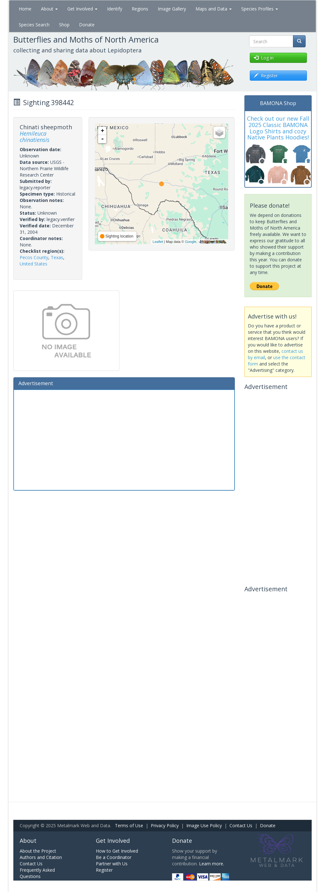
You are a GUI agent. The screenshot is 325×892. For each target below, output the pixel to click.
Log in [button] (264, 58)
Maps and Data (214, 9)
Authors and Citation (41, 857)
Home (25, 9)
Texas (57, 257)
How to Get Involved (117, 851)
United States (33, 264)
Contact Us (240, 825)
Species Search (34, 25)
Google (190, 242)
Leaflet (158, 242)
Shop (64, 25)
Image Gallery (172, 9)
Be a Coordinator (113, 857)
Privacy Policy (165, 825)
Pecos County (34, 257)
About (49, 9)
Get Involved (82, 9)
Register (104, 870)
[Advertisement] (124, 439)
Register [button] (266, 75)
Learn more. (211, 864)
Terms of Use (129, 825)
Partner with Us (112, 864)
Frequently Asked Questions (37, 873)
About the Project (38, 851)
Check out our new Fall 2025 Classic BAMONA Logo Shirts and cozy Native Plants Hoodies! (278, 128)
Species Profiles (259, 9)
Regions (140, 9)
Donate (87, 25)
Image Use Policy (204, 825)
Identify (114, 9)
